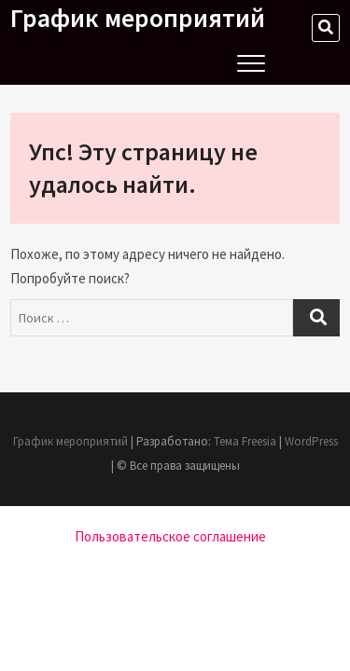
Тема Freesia (245, 441)
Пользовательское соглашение (170, 536)
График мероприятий (137, 18)
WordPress (311, 441)
